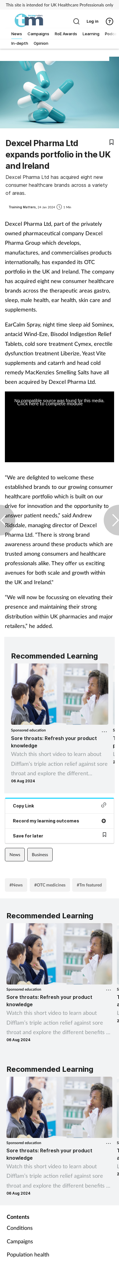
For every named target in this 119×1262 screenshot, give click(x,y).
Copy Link (59, 805)
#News (16, 884)
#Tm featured (89, 884)
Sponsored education (28, 730)
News (14, 854)
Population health (28, 1254)
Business (40, 854)
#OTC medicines (49, 884)
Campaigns (20, 1241)
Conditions (20, 1227)
